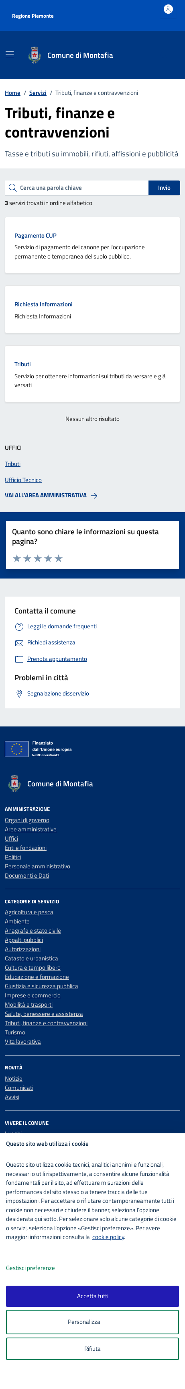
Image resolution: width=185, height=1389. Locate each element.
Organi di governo (27, 820)
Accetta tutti (92, 1296)
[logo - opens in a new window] (95, 1377)
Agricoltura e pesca (29, 912)
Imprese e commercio (33, 995)
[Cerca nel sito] (164, 55)
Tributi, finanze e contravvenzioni (46, 1023)
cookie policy (108, 1236)
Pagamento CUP (35, 235)
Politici (13, 857)
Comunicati (19, 1087)
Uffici (11, 838)
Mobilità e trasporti (29, 1004)
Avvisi (12, 1097)
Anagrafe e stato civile (33, 930)
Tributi (22, 364)
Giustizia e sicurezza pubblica (41, 986)
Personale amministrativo (37, 866)
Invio (164, 187)
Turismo (15, 1032)
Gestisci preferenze (39, 1268)
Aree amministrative (31, 829)
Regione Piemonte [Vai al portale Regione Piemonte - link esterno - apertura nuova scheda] (33, 16)
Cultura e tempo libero (33, 967)
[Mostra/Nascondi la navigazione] (9, 54)
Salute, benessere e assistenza (44, 1013)
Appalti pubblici (24, 939)
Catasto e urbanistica (31, 958)
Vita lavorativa (23, 1041)
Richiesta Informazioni (43, 304)
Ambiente (17, 921)
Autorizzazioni (23, 949)
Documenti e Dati (27, 875)
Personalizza (92, 1322)
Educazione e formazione (37, 976)
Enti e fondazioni (26, 847)
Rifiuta (92, 1348)
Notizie (13, 1078)
